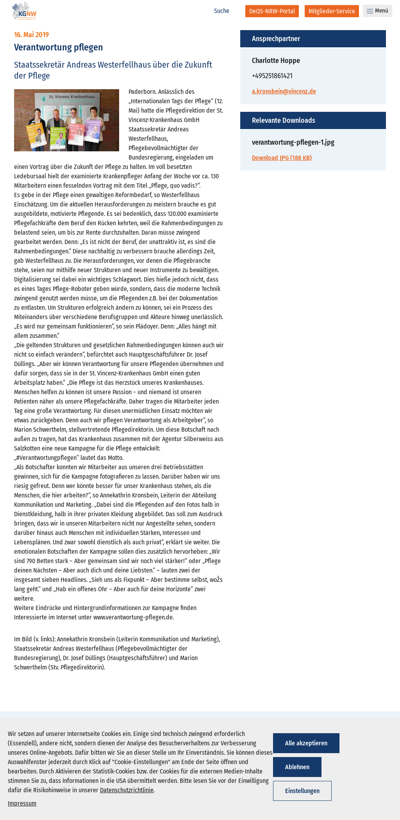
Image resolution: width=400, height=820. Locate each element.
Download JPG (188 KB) (282, 157)
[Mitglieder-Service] (332, 11)
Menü (377, 10)
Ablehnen (297, 767)
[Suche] (225, 11)
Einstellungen (302, 791)
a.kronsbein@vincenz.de (284, 91)
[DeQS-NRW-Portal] (272, 11)
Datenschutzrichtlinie (127, 790)
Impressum (22, 803)
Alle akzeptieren (306, 743)
